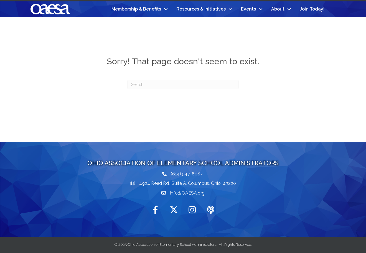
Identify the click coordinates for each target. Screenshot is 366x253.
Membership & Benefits (136, 9)
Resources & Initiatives (201, 9)
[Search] (183, 84)
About (277, 9)
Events (248, 9)
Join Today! (312, 9)
